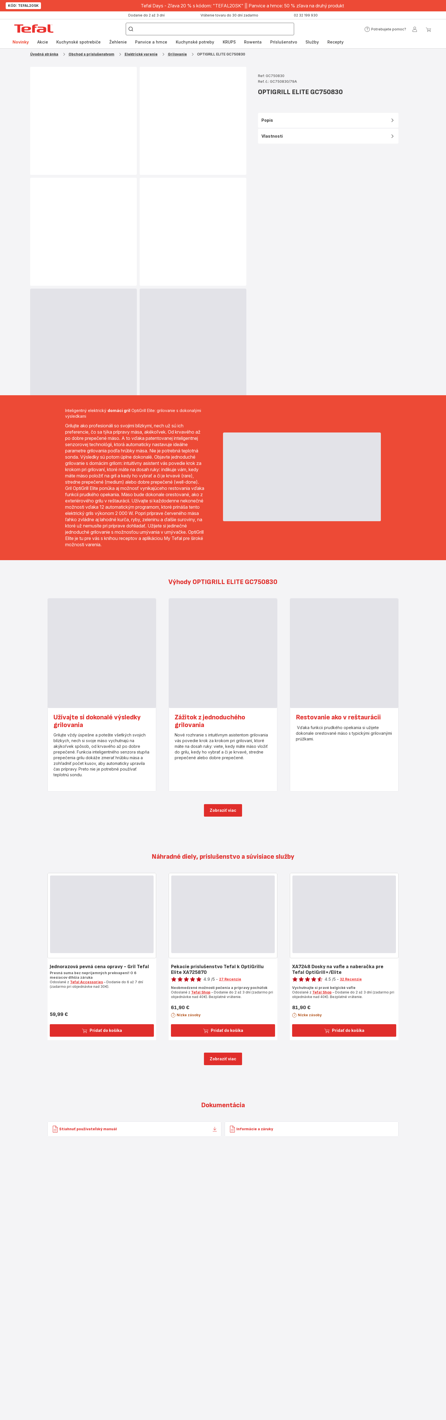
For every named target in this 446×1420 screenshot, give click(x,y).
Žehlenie (118, 42)
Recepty (335, 42)
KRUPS (229, 42)
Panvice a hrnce (151, 42)
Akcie (42, 42)
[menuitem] (21, 42)
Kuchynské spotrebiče (78, 42)
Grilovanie (177, 54)
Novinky (21, 42)
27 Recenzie (230, 979)
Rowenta (253, 42)
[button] (385, 29)
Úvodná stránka (44, 54)
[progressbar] (83, 343)
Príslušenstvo (283, 42)
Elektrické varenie (141, 54)
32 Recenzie (351, 979)
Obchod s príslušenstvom (91, 54)
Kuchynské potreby (195, 42)
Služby (312, 42)
